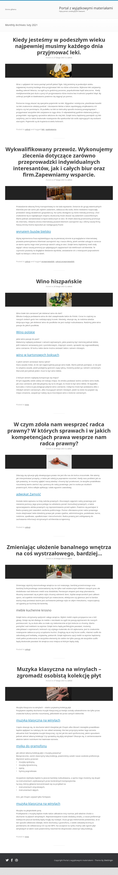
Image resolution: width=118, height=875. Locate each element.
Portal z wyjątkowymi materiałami (86, 8)
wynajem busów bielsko (33, 231)
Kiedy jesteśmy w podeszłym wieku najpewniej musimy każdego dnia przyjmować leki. (59, 46)
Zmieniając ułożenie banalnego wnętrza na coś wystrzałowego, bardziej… (59, 550)
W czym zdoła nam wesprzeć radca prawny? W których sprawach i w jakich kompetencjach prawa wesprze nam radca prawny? (59, 434)
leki (42, 129)
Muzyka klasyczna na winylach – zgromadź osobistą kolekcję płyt (59, 672)
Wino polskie (25, 332)
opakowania (50, 129)
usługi (27, 129)
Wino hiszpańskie (59, 281)
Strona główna (10, 9)
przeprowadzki (47, 261)
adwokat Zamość (28, 494)
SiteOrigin (108, 860)
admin (69, 57)
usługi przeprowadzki (64, 261)
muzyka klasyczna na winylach (38, 720)
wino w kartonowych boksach (37, 355)
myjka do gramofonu (31, 746)
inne (27, 404)
